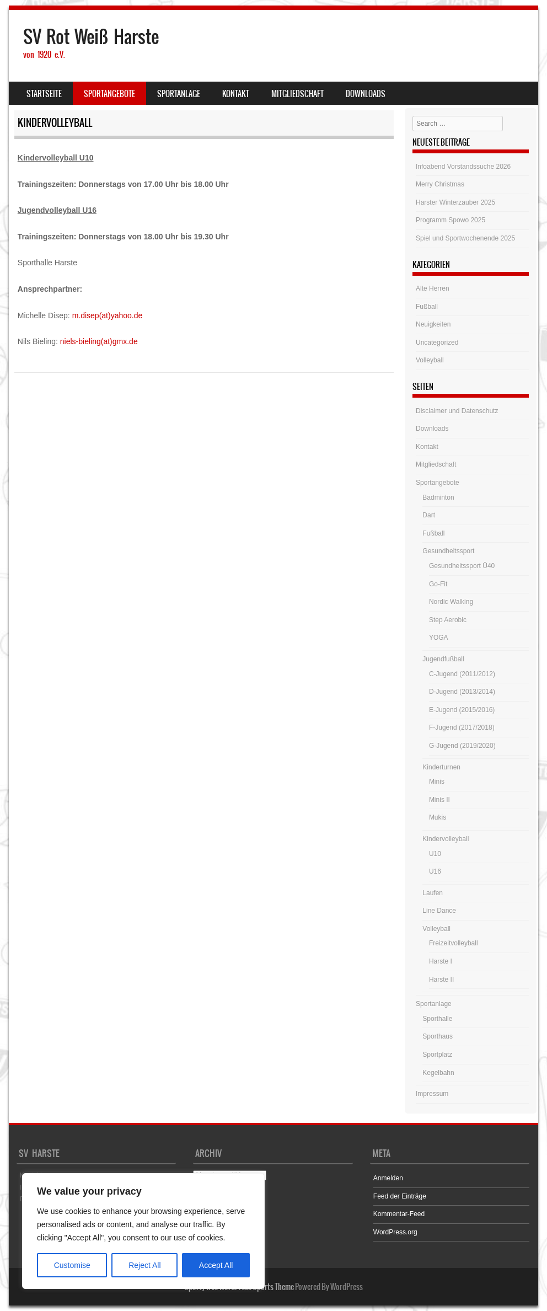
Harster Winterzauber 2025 (455, 202)
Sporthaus (437, 1036)
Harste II (441, 979)
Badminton (438, 497)
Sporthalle (437, 1019)
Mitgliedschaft (297, 94)
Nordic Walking (451, 602)
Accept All (216, 1265)
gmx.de (125, 341)
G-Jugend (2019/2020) (462, 746)
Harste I (440, 961)
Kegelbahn (438, 1073)
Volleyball (430, 360)
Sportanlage (178, 94)
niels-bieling (80, 341)
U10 (435, 854)
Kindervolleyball (445, 839)
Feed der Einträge (399, 1196)
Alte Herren (432, 288)
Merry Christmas (440, 184)
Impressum (432, 1094)
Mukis (437, 817)
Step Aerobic (447, 620)
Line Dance (439, 910)
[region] (143, 1231)
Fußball (427, 307)
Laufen (432, 893)
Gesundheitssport (448, 551)
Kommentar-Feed (399, 1214)
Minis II (439, 800)
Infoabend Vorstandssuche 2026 (463, 166)
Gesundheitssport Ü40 (462, 566)
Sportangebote (109, 94)
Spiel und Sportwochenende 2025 (465, 238)
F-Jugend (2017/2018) (462, 727)
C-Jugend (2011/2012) (462, 674)
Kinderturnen (441, 767)
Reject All (144, 1265)
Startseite (44, 94)
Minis (436, 781)
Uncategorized (437, 342)
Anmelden (388, 1178)
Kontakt (235, 94)
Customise (72, 1265)
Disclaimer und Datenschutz (457, 411)
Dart (428, 515)
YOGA (438, 637)
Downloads (365, 94)
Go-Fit (438, 584)
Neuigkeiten (433, 324)
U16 (435, 871)
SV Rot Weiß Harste (91, 36)
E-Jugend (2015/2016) (462, 710)
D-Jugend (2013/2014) (462, 691)
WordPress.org (395, 1232)
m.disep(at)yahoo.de (107, 315)
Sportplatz (437, 1054)
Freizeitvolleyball (453, 943)
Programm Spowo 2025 (450, 220)
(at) (106, 341)
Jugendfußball (443, 659)
